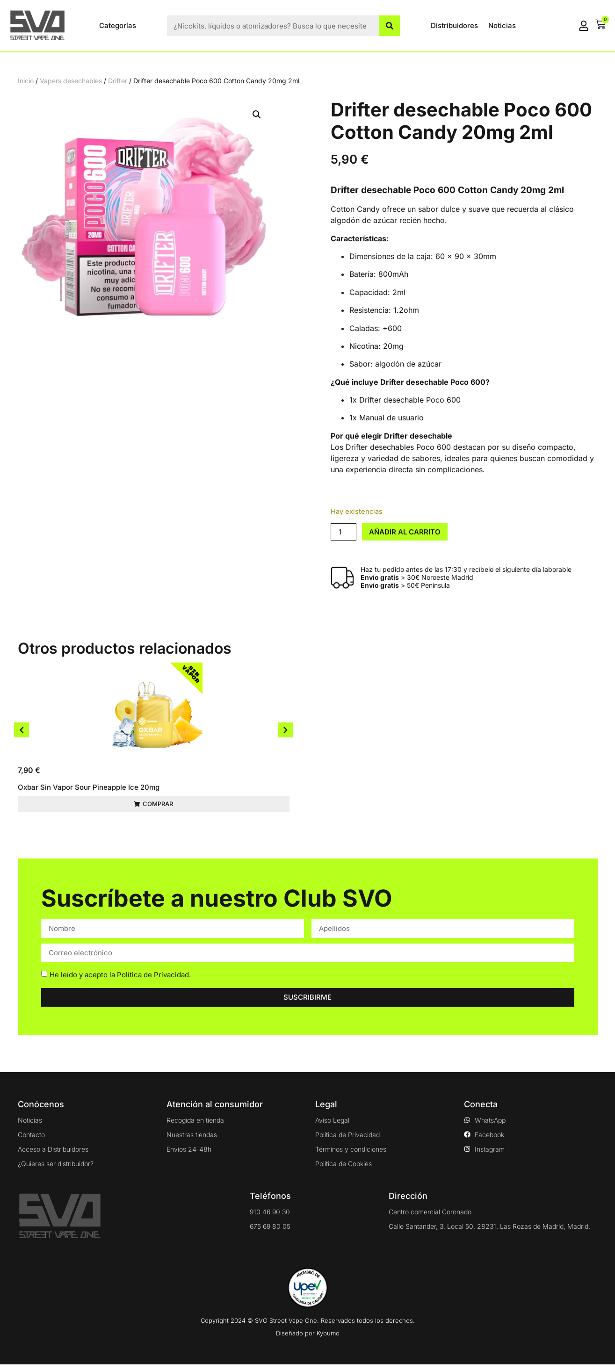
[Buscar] (389, 25)
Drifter (117, 81)
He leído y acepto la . (120, 980)
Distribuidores (454, 25)
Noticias (502, 25)
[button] (256, 114)
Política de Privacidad (153, 980)
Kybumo (328, 1338)
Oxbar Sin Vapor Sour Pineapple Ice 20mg (88, 787)
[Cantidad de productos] (343, 532)
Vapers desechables (71, 81)
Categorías (117, 25)
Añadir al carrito (405, 531)
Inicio (26, 81)
